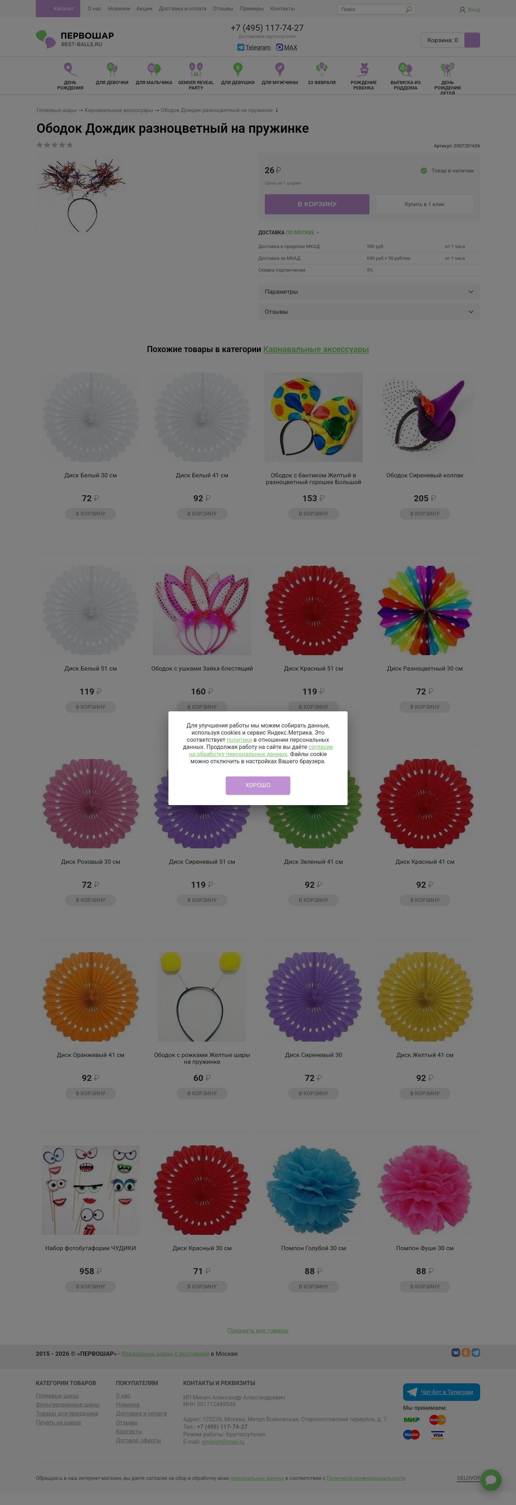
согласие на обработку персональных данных (261, 751)
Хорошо (258, 785)
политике (239, 739)
